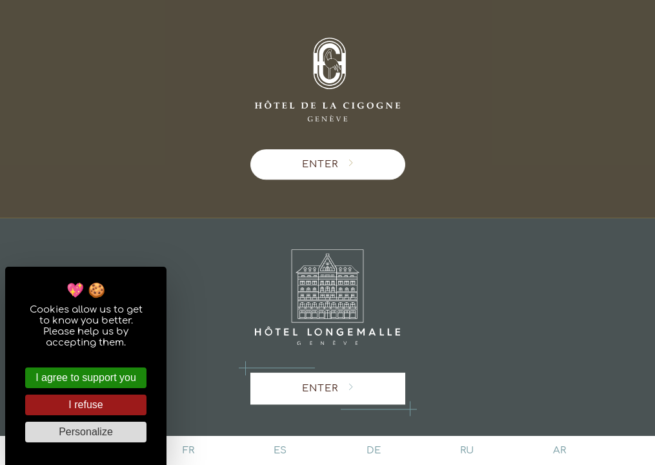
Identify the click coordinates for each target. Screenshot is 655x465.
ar (559, 450)
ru (467, 450)
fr (188, 450)
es (280, 450)
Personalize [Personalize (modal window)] (86, 431)
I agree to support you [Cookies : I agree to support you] (85, 377)
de (374, 450)
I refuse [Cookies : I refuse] (85, 404)
